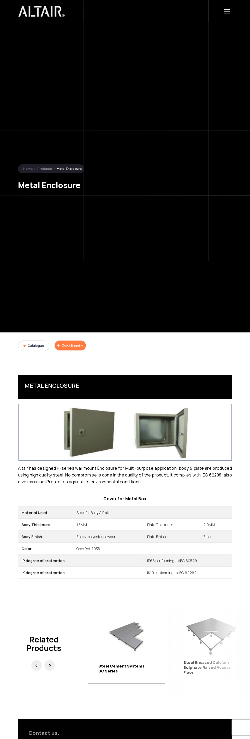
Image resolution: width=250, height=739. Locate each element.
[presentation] (36, 665)
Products (44, 168)
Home (28, 168)
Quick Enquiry (70, 345)
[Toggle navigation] (227, 11)
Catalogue (33, 345)
